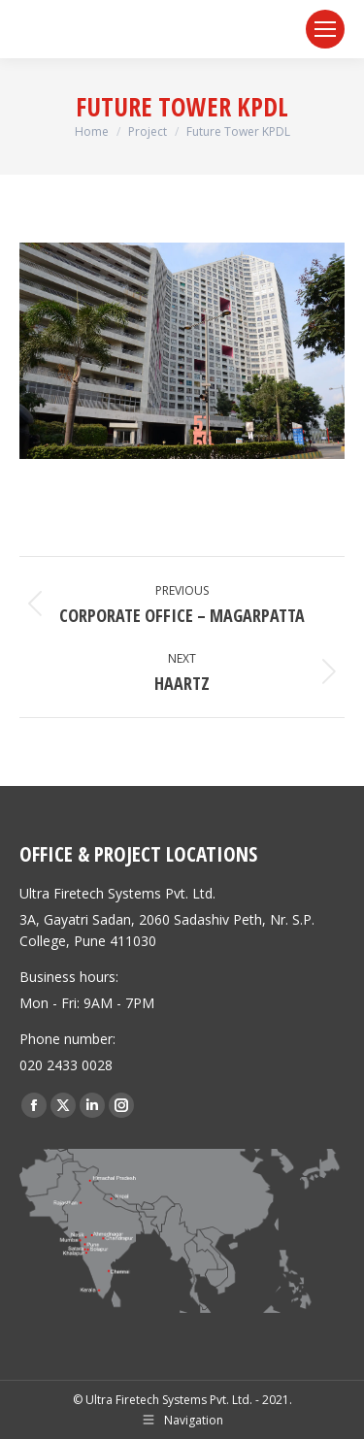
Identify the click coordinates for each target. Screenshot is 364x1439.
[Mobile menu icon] (325, 29)
